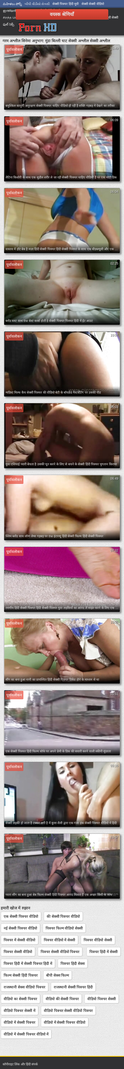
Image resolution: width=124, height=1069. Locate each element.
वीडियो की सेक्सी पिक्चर (62, 999)
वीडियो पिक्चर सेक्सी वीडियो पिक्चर (68, 1011)
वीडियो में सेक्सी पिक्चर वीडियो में (26, 1034)
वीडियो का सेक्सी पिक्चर (20, 999)
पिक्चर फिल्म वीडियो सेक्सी (64, 928)
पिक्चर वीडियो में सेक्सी (60, 940)
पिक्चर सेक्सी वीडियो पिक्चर (60, 952)
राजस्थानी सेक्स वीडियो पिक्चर (24, 987)
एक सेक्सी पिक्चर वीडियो (21, 916)
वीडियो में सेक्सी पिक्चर (19, 1022)
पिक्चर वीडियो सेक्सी (98, 940)
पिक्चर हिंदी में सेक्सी (103, 952)
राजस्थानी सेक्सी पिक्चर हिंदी (73, 987)
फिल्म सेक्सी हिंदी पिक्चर (21, 975)
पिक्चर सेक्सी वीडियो (18, 952)
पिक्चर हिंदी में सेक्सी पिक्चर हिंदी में (28, 963)
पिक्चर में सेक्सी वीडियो (19, 940)
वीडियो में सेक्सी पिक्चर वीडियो (65, 1022)
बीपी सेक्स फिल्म (57, 975)
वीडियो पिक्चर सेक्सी (101, 999)
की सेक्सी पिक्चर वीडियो (63, 916)
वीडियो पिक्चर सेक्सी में (19, 1011)
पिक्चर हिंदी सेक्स (73, 963)
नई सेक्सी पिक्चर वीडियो (20, 928)
